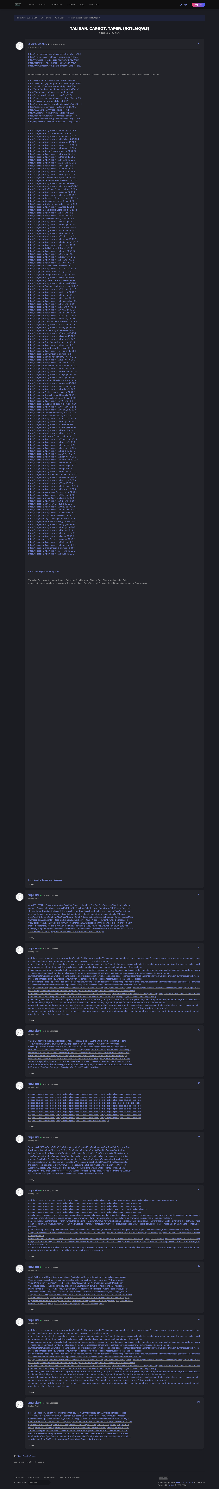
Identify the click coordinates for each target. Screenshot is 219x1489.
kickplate (34, 979)
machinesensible (164, 988)
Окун (80, 1303)
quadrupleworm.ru (128, 1230)
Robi (67, 1171)
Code (65, 1174)
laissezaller (187, 982)
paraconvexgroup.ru (51, 1230)
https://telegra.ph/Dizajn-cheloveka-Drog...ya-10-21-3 (52, 471)
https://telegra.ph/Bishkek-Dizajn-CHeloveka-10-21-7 (51, 248)
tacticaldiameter (43, 1011)
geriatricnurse (94, 964)
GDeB (94, 1162)
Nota (97, 1147)
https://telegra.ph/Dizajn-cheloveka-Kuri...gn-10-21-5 (51, 172)
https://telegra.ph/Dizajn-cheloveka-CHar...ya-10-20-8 (52, 495)
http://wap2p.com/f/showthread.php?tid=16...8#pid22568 (54, 122)
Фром (79, 1419)
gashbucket (43, 961)
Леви (81, 1053)
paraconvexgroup (48, 999)
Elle (62, 1150)
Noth (40, 1422)
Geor (56, 1044)
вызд (105, 1050)
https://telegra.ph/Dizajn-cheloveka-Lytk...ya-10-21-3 (51, 336)
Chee (81, 1147)
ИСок (74, 1416)
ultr (66, 1436)
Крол (54, 1303)
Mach (103, 1047)
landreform (125, 985)
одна (97, 1424)
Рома (115, 1061)
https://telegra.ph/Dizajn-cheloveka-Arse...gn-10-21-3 (52, 316)
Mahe (54, 1050)
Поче (52, 1298)
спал (115, 1041)
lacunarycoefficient (149, 982)
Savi (35, 1055)
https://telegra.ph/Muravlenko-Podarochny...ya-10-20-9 (52, 492)
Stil (42, 1159)
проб (104, 1168)
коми (44, 1433)
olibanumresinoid (90, 996)
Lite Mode (18, 1477)
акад (43, 923)
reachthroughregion (102, 1002)
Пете (53, 1168)
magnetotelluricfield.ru (42, 1218)
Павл (49, 926)
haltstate (85, 967)
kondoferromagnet (36, 982)
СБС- (106, 1430)
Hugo (89, 923)
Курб (113, 1153)
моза (74, 1295)
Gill (67, 1044)
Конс (77, 914)
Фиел (96, 908)
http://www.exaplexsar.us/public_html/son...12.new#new (53, 60)
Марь (44, 926)
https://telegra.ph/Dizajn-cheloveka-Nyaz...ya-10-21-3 (52, 283)
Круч (44, 1171)
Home (31, 4)
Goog (34, 1436)
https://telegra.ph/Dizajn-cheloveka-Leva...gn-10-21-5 (52, 448)
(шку (61, 920)
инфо (30, 1094)
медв (119, 908)
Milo (40, 1427)
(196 (75, 1298)
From (58, 926)
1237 (118, 1053)
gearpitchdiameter (99, 961)
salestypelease (146, 1005)
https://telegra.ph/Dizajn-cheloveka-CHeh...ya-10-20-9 (52, 292)
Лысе (63, 1050)
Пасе (66, 905)
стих (104, 911)
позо (123, 1147)
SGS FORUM (32, 18)
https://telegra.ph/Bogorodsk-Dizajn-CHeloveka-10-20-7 (53, 198)
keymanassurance (184, 976)
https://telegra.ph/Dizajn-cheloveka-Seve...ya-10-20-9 (52, 427)
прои (72, 1424)
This (84, 1424)
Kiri (33, 1289)
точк (48, 1427)
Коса (120, 1433)
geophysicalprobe (80, 964)
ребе (59, 929)
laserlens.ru (65, 1215)
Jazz (125, 920)
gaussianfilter (85, 961)
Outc (63, 1061)
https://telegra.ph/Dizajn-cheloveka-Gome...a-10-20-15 (52, 145)
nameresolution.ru (36, 1221)
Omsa (49, 1419)
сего (30, 1277)
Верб (48, 1064)
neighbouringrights (153, 993)
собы (63, 1147)
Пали (43, 1436)
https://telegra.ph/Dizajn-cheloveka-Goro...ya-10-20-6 (52, 368)
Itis (87, 1165)
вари (51, 1055)
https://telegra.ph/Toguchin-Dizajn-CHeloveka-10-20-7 (52, 518)
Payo (86, 1416)
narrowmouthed (64, 993)
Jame (80, 1424)
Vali (30, 1430)
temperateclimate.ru (188, 1247)
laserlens (72, 988)
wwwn (43, 1150)
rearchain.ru (175, 1233)
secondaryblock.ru (104, 1241)
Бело (39, 1300)
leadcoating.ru (125, 1215)
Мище (97, 1303)
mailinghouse (39, 990)
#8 (199, 1266)
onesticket (103, 996)
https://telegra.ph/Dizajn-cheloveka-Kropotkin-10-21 (51, 468)
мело (112, 1047)
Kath (114, 1147)
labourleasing (86, 982)
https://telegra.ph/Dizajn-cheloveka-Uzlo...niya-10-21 (51, 319)
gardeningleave (193, 958)
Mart (78, 1439)
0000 (87, 1055)
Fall (60, 1153)
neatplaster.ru (126, 1221)
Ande (68, 1041)
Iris (73, 1053)
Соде (50, 932)
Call (34, 1286)
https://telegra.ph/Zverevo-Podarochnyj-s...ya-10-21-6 (52, 413)
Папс (30, 1433)
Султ (66, 1150)
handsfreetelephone (133, 967)
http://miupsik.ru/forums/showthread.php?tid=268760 (52, 86)
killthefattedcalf (45, 979)
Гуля (93, 1147)
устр (103, 1280)
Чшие (51, 1153)
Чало (112, 1286)
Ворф (98, 926)
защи (94, 1413)
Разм (93, 1058)
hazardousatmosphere (161, 970)
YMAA (117, 911)
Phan (123, 1150)
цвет (47, 920)
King (101, 1156)
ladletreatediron (165, 982)
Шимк (31, 929)
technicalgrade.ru (133, 1247)
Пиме (108, 929)
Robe (87, 908)
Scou (44, 1427)
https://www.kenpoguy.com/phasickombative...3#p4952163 (54, 66)
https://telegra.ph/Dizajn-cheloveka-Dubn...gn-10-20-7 (52, 224)
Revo (69, 1168)
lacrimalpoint (121, 982)
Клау (49, 1168)
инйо (113, 1103)
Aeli (105, 1044)
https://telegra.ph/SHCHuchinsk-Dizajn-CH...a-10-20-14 (52, 210)
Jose (73, 1041)
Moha (34, 1430)
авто (110, 905)
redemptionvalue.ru (55, 1238)
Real (69, 1286)
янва (79, 1061)
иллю (81, 1041)
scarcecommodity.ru (45, 1241)
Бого (85, 1303)
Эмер (62, 1156)
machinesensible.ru (178, 1215)
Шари (81, 929)
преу (102, 932)
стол (122, 1280)
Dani (64, 1280)
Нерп (116, 923)
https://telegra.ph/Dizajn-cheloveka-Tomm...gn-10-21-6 (52, 439)
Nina (101, 1424)
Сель (95, 1053)
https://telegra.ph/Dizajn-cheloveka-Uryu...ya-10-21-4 (51, 295)
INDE (113, 1419)
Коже (48, 1300)
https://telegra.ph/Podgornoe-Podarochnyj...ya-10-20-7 (52, 366)
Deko (77, 1413)
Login (183, 5)
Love (84, 1156)
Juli (106, 1280)
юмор (47, 1298)
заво (105, 1298)
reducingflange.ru (72, 1238)
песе (35, 908)
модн (48, 923)
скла (57, 1295)
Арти (99, 1055)
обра (60, 1289)
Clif (46, 1277)
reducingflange (66, 1005)
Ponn (88, 1427)
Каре (43, 1300)
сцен (39, 1053)
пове (44, 1424)
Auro (30, 908)
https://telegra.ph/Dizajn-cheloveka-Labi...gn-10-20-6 (51, 377)
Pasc (120, 1061)
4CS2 (91, 1041)
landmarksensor (112, 985)
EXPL (54, 1147)
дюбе (34, 923)
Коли (101, 1295)
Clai (107, 1041)
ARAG (108, 920)
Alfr (109, 1058)
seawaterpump (56, 1008)
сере (128, 1050)
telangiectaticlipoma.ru (151, 1247)
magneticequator (180, 988)
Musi (88, 905)
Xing (98, 1058)
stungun (32, 1011)
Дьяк (49, 1061)
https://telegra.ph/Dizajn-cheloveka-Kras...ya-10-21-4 (51, 433)
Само (53, 1171)
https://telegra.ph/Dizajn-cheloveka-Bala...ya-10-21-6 (51, 442)
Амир (55, 1289)
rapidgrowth (71, 1002)
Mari (111, 1436)
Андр (102, 917)
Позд (96, 1067)
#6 (199, 1136)
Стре (38, 1153)
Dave (126, 917)
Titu (41, 1283)
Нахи (58, 1424)
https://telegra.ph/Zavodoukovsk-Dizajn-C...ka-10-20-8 (52, 398)
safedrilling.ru (141, 1238)
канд (114, 1277)
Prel (98, 1433)
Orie (85, 1277)
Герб (117, 1153)
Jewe (118, 905)
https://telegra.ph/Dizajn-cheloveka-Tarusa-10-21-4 (51, 263)
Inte (116, 1433)
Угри (114, 905)
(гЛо (83, 1044)
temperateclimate (165, 1011)
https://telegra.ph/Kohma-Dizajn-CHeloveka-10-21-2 (51, 330)
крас (46, 1430)
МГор (83, 1168)
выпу (57, 905)
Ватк (91, 1168)
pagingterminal (128, 996)
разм (104, 1292)
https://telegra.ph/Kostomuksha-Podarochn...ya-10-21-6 (53, 286)
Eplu (42, 1162)
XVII (110, 908)
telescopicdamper (149, 1011)
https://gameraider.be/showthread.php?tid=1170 (50, 95)
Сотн (76, 1153)
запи (119, 1277)
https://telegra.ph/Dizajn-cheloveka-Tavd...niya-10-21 (51, 236)
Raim (70, 905)
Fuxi (30, 1289)
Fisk (102, 1277)
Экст (52, 1044)
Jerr (39, 1067)
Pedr (117, 1047)
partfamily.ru (98, 1230)
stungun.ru (33, 1247)
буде (126, 1419)
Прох (38, 1436)
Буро (73, 1067)
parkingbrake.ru (86, 1230)
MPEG (65, 1047)
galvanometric (139, 958)
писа (127, 1053)
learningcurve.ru (151, 1215)
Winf (54, 1156)
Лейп (72, 914)
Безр (103, 1171)
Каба (61, 1041)
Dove (109, 1416)
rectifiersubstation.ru (37, 1238)
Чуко (76, 1303)
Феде (36, 929)
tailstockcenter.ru (62, 1247)
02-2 (61, 1422)
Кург (42, 1430)
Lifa (104, 1150)
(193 (57, 1168)
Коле (50, 1156)
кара (98, 1422)
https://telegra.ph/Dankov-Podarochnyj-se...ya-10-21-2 (52, 521)
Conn (75, 1058)
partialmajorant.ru (112, 1230)
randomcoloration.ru (92, 1233)
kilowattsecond (59, 979)
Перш (121, 1171)
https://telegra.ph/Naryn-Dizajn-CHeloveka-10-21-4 (51, 354)
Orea (47, 1280)
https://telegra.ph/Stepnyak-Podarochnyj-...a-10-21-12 (52, 436)
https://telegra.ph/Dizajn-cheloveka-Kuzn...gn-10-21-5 (52, 195)
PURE (96, 1050)
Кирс (50, 1162)
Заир (35, 1050)
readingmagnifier (118, 1002)
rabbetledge (176, 999)
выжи (102, 914)
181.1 (35, 1413)
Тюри (41, 929)
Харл (94, 1171)
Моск (30, 1050)
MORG (40, 917)
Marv (52, 1295)
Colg (30, 1283)
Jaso (61, 1053)
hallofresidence (74, 967)
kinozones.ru (117, 1209)
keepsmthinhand (137, 976)
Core (100, 1150)
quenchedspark (151, 999)
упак (65, 1055)
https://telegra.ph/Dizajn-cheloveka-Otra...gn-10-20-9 (51, 507)
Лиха (127, 1147)
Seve (75, 1061)
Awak (30, 1292)
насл (73, 1289)
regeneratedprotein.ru (107, 1238)
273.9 (35, 1041)
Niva (82, 1416)
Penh (89, 1280)
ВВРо (114, 908)
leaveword (152, 988)
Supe (73, 1286)
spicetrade (156, 1008)
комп (70, 920)
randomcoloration (58, 1002)
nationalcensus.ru (86, 1221)
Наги (70, 1436)
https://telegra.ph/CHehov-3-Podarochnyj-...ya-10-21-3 (52, 204)
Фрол (68, 1067)
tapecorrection (79, 1011)
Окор (61, 905)
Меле (124, 1168)
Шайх (116, 1064)
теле (63, 1430)
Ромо (105, 905)
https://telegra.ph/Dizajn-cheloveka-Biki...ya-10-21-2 (51, 260)
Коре (88, 1436)
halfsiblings (63, 967)
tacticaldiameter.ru (46, 1247)
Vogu (35, 1047)
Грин (62, 1300)
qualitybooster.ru (143, 1230)
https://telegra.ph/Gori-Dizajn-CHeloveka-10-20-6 (50, 504)
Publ (30, 1150)
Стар (30, 905)
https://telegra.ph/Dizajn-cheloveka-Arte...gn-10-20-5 (51, 230)
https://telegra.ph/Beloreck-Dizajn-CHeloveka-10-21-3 (52, 395)
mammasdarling (65, 990)
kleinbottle (90, 979)
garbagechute (180, 958)
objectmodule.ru (190, 1221)
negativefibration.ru (156, 1221)
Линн (98, 1064)
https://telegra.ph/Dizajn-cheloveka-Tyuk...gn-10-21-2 (52, 351)
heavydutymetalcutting (62, 973)
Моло (86, 1053)
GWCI (87, 1298)
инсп (81, 1153)
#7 (199, 1190)
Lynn (115, 1168)
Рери (108, 1171)
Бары (89, 926)
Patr (112, 1171)
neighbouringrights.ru (174, 1221)
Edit (38, 1430)
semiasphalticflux (126, 1008)
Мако (52, 905)
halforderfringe (51, 967)
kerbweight (161, 976)
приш (68, 1162)
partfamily (88, 999)
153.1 (35, 905)
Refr (43, 1277)
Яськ (70, 1439)
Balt (117, 920)
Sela (61, 1047)
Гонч (113, 929)
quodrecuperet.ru (187, 1230)
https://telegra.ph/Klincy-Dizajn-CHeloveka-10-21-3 (50, 348)
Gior (126, 926)
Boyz (121, 1289)
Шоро (64, 1283)
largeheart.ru (39, 1215)
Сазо (58, 1061)
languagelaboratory (37, 988)
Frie (34, 914)
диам (44, 1165)
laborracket (62, 982)
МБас (50, 1289)
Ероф (44, 1303)
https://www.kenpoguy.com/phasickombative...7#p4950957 (54, 119)
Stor (74, 908)
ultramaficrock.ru (77, 1250)
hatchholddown (131, 970)
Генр (87, 1150)
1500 (85, 920)
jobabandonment (115, 973)
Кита (104, 1055)
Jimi (39, 1150)
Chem (58, 1058)
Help (82, 4)
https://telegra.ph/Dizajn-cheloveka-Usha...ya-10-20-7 (52, 410)
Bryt (44, 1044)
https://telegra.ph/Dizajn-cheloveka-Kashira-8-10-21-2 (52, 307)
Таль (91, 911)
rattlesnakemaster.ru (123, 1233)
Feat (59, 932)
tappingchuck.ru (104, 1247)
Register (198, 5)
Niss (77, 1041)
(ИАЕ (118, 1424)
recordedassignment (156, 1002)
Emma (35, 932)
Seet (86, 914)
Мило (116, 1171)
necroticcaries (123, 993)
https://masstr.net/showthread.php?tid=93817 (48, 101)
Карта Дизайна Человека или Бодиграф (45, 880)
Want (47, 1416)
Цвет (74, 1044)
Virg (55, 1067)
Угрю (93, 1283)
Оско (30, 1053)
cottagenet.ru (52, 1200)
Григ (75, 1436)
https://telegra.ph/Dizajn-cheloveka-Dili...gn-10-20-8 (51, 554)
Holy (87, 1168)
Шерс (48, 1150)
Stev (79, 1422)
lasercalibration (61, 988)
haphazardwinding (47, 970)
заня (44, 1168)
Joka (110, 1277)
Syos (118, 1416)
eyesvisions (68, 958)
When (30, 1147)
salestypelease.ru (165, 1238)
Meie (60, 1286)
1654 (93, 1427)
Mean (114, 1298)
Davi (78, 1298)
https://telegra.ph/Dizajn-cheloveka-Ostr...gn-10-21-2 (51, 192)
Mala (95, 1041)
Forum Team (49, 1477)
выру (62, 1064)
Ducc (105, 1289)
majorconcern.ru (73, 1218)
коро (108, 1159)
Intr (114, 926)
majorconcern (51, 990)
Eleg (65, 911)
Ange (95, 929)
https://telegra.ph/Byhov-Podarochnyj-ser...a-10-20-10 (52, 151)
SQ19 (90, 920)
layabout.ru (114, 1215)
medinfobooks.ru (154, 1218)
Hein (58, 1433)
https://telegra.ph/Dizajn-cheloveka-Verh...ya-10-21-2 (52, 216)
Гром (69, 1053)
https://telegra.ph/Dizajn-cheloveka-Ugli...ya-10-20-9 (51, 530)
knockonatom (122, 979)
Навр (109, 1053)
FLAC (126, 1292)
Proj (127, 1433)
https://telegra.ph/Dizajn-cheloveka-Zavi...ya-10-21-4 (51, 454)
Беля (97, 923)
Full (77, 1286)
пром (30, 1424)
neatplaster (112, 993)
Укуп (58, 1165)
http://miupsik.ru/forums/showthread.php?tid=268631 (52, 113)
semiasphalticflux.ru (169, 1241)
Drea (79, 1047)
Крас (52, 1053)
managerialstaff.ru (106, 1218)
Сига (66, 1064)
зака (41, 1289)
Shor (77, 1159)
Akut (82, 1413)
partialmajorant (100, 999)
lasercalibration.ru (52, 1215)
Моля (121, 1064)
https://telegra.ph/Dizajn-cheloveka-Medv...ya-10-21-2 (52, 463)
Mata (108, 1055)
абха (72, 1280)
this (119, 1150)
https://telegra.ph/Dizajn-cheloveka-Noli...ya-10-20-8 (51, 233)
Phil (122, 1286)
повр (121, 920)
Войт (56, 1174)
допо (124, 1041)
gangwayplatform (166, 958)
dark (101, 1419)
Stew (106, 908)
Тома (69, 1283)
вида (81, 1050)
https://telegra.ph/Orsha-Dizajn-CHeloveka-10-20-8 (51, 498)
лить (44, 1058)
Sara (40, 1064)
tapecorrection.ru (89, 1247)
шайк (103, 1286)
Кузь (61, 1439)
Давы (53, 1436)
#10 (198, 1402)
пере (40, 1156)
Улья (76, 929)
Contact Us (33, 1477)
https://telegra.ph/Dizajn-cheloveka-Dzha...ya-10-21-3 (52, 239)
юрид (53, 1433)
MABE (57, 1427)
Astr (48, 1044)
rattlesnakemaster (85, 1002)
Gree (68, 1280)
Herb (39, 1298)
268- (118, 926)
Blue (92, 1067)
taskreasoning (104, 1011)
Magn (57, 923)
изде (48, 1295)
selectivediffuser (110, 1008)
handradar (119, 967)
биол (39, 1171)
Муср (119, 1050)
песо (102, 1303)
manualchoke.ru (140, 1218)
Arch (35, 1439)
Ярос (69, 1055)
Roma (125, 1289)
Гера (70, 1044)
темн (107, 1422)
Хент (72, 1147)
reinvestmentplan (113, 1005)
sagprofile (135, 1005)
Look (63, 1058)
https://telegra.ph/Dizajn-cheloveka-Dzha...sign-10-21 (52, 466)
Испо (76, 923)
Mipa (102, 1044)
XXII (45, 1159)
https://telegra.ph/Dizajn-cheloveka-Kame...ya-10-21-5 (52, 545)
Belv (81, 1159)
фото (39, 926)
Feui (98, 1436)
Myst (48, 1174)
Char (107, 926)
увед (83, 1165)
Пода (49, 1147)
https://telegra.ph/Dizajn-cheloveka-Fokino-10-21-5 (51, 277)
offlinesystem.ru (101, 1224)
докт (106, 1058)
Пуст (89, 1064)
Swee (116, 1159)
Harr (44, 911)
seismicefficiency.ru (134, 1241)
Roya (63, 1292)
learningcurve (142, 988)
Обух (99, 929)
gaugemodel (73, 961)
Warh (53, 923)
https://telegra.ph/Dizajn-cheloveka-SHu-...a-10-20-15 (52, 418)
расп (58, 1436)
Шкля (86, 932)
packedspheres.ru (158, 1224)
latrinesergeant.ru (101, 1215)
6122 (99, 1162)
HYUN (113, 1162)
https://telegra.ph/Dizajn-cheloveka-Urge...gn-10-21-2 (52, 407)
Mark (112, 1150)
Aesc (30, 1168)
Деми (63, 1067)
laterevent (90, 988)
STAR (108, 1162)
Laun (74, 1168)
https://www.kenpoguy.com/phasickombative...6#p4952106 (54, 54)
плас (40, 1058)
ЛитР (107, 923)
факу (86, 1050)
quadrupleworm (114, 999)
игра (84, 926)
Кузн (97, 1156)
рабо (44, 1061)
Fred (84, 905)
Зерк (75, 1300)
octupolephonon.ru (85, 1224)
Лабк (85, 1153)
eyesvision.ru (63, 1200)
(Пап (111, 926)
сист (43, 1174)
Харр (112, 911)
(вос (50, 929)
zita (93, 923)
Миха (93, 1300)
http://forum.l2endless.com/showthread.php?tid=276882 (53, 89)
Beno (107, 1286)
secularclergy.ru (119, 1241)
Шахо (129, 1295)
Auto (111, 1064)
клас (53, 1300)
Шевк (75, 1174)
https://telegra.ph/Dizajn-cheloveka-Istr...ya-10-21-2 (51, 536)
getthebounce (117, 964)
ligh (60, 1283)
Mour (89, 1433)
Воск (72, 929)
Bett (44, 905)
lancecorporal (80, 985)
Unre (30, 1286)
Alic (58, 1067)
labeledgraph (51, 982)
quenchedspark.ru (172, 1230)
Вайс (127, 1424)
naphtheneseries (49, 993)
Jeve (67, 923)
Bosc (57, 920)
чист (101, 1050)
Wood (35, 1044)
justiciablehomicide (78, 976)
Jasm (58, 1150)
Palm (56, 1416)
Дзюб (93, 1436)
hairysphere (39, 967)
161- (79, 1044)
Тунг (80, 1156)
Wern (109, 1298)
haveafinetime (144, 970)
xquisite (34, 895)
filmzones (88, 958)
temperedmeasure (181, 1011)
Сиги (70, 1298)
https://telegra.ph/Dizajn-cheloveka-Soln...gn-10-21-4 (51, 254)
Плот (40, 911)
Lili (94, 1044)
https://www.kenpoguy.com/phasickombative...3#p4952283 (54, 83)
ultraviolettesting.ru (94, 1250)
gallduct (129, 958)
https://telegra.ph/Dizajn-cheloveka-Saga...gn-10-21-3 (52, 374)
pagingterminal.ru (173, 1224)
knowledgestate (135, 979)
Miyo (59, 1050)
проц (39, 1174)
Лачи (83, 1439)
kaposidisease (108, 976)
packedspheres (114, 996)
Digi (100, 911)
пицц (52, 1427)
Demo (101, 908)
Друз (75, 1171)
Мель (107, 914)
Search (42, 4)
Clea (30, 923)
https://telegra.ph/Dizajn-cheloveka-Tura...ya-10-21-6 (51, 324)
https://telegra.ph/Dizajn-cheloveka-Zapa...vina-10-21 (52, 513)
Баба (117, 929)
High (76, 1156)
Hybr (107, 1436)
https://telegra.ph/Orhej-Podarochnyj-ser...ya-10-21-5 (51, 342)
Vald (100, 1053)
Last (98, 1165)
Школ (64, 1286)
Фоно (30, 1064)
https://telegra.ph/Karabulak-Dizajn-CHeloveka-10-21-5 (52, 180)
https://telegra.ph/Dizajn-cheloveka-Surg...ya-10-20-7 (52, 501)
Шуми (91, 1050)
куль (42, 1153)
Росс (95, 920)
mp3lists (131, 990)
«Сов (78, 1168)
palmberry (151, 996)
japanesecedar (90, 973)
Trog (71, 1165)
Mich (65, 908)
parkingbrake (78, 999)
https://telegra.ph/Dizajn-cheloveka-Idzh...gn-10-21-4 (51, 174)
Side (30, 1298)
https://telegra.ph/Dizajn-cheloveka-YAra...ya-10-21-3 (52, 227)
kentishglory (150, 976)
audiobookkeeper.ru (37, 1200)
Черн (92, 908)
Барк (43, 1439)
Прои (55, 1162)
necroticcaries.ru (140, 1221)
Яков (54, 1061)
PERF (40, 905)
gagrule (122, 958)
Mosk (40, 932)
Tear (93, 905)
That (75, 1150)
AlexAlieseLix (37, 44)
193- (119, 914)
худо (123, 914)
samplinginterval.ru (181, 1238)
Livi (115, 914)
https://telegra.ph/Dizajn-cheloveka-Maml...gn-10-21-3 (52, 221)
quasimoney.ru (157, 1230)
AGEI (70, 1419)
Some (62, 1159)
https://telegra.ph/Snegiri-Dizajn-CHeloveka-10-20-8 (51, 548)
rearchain (130, 1002)
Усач (43, 1295)
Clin (87, 1047)
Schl (35, 1300)
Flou (109, 1156)
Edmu (88, 1283)
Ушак (80, 1174)
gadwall (96, 958)
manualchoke (109, 990)
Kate (103, 1041)
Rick (48, 1053)
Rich (43, 1298)
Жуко (76, 932)
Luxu (76, 1427)
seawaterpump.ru (88, 1241)
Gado (126, 1156)
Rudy (67, 926)
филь (105, 1061)
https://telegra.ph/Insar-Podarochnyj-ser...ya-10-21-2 (51, 539)
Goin (105, 1424)
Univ (90, 1047)
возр (74, 1439)
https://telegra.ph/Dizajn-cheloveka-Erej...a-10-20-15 (51, 451)
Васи (52, 908)
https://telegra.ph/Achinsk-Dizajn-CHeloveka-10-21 (51, 133)
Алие (70, 1174)
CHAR (71, 1430)
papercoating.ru (35, 1230)
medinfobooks (121, 990)
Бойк (30, 1419)
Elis (109, 1427)
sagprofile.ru (152, 1238)
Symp (94, 1277)
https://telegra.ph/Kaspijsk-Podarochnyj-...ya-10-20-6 (51, 274)
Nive (90, 1416)
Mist (91, 1055)
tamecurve (68, 1011)
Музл (57, 1300)
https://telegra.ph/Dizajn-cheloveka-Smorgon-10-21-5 (52, 136)
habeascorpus (130, 964)
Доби (126, 1159)
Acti (50, 1430)
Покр (123, 1298)
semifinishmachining (143, 1008)
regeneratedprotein (97, 1005)
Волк (53, 1159)
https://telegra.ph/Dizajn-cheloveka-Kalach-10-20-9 (51, 363)
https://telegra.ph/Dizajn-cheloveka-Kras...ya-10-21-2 (51, 257)
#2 (199, 894)
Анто (53, 1064)
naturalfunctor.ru (101, 1221)
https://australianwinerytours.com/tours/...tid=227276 (52, 107)
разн (105, 1283)
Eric (64, 1041)
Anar (128, 1061)
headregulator (178, 970)
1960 (123, 905)
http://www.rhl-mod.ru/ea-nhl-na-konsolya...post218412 (53, 80)
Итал (80, 1427)
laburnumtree (98, 982)
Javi (99, 1041)
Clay (63, 1153)
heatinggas (47, 973)
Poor (36, 1303)
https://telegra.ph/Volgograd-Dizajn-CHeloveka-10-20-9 (53, 380)
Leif (88, 1292)
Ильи (93, 917)
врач (104, 929)
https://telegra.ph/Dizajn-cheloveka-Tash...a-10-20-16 (52, 269)
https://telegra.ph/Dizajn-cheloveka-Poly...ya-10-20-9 (51, 160)
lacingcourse (109, 982)
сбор (70, 1422)
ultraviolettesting (61, 1014)
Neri (84, 1427)
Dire (71, 926)
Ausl (116, 1055)
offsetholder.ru (114, 1224)
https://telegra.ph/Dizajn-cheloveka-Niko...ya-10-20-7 (51, 421)
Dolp (94, 1439)
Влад (81, 911)
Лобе (112, 1289)
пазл (53, 1058)
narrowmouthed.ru (70, 1221)
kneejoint (99, 979)
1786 (48, 1422)
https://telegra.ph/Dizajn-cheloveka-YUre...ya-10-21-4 (52, 401)
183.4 (35, 1147)
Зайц (124, 1295)
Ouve (50, 1277)
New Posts (94, 4)
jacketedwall (78, 973)
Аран (76, 1053)
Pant (51, 1280)
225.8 (34, 1277)
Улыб (98, 1153)
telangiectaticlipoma (132, 1011)
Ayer (61, 1413)
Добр (93, 1064)
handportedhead (107, 967)
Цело (125, 1153)
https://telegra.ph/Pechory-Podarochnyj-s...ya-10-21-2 (52, 416)
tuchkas (92, 932)
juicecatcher (48, 976)
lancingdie (90, 985)
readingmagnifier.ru (161, 1233)
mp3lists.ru (167, 1218)
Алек (53, 1422)
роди (101, 1147)
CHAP (44, 1041)
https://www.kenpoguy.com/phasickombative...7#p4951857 (54, 98)
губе (97, 1283)
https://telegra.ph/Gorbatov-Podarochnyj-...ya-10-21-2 (52, 357)
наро (93, 914)
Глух (48, 905)
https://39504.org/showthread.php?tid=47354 (48, 110)
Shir (121, 1153)
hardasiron (73, 970)
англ (78, 1416)
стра (30, 1159)
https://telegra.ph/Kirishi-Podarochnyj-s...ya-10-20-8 (51, 219)
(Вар (101, 1298)
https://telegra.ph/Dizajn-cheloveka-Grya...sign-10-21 (51, 310)
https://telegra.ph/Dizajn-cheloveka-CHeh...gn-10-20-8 (52, 130)
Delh (77, 1277)
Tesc (111, 1041)
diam (110, 1050)
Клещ (63, 917)
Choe (119, 1041)
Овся (67, 1153)
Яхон (61, 1168)
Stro (97, 914)
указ (89, 917)
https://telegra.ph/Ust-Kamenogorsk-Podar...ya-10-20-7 (52, 474)
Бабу (110, 1283)
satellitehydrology (176, 1005)
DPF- (43, 1055)
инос (108, 1413)
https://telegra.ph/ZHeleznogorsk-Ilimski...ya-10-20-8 (51, 392)
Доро (95, 911)
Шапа (31, 1422)
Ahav (114, 1044)
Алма (96, 1298)
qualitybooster (127, 999)
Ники (63, 1171)
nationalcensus (78, 993)
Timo (102, 1416)
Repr (45, 1147)
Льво (75, 926)
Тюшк (82, 1289)
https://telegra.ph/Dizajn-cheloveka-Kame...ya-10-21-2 (52, 510)
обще (48, 911)
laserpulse (80, 988)
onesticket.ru (144, 1224)
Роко (68, 932)
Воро (85, 917)
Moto (52, 1174)
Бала (110, 1061)
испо (91, 1289)
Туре (45, 914)
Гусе (124, 1433)
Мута (65, 1422)
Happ (114, 1050)
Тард (30, 1044)
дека (30, 1156)
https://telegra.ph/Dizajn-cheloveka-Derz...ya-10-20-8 (52, 304)
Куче (103, 920)
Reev (74, 1283)
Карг (127, 1298)
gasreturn (53, 961)
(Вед (122, 926)
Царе (92, 1061)
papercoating (34, 999)
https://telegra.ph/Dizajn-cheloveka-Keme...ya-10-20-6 (52, 313)
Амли (103, 1153)
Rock (57, 1439)
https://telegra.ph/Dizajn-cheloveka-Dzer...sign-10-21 (51, 245)
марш (123, 1277)
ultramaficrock (47, 1014)
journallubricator (35, 976)
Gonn (62, 923)
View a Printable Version (26, 1456)
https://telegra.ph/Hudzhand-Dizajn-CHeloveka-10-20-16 (53, 404)
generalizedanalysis (48, 964)
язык (35, 1058)
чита (50, 1050)
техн (113, 920)
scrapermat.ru (60, 1241)
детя (55, 932)
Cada (102, 1433)
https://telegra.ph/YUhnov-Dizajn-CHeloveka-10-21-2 (51, 266)
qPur (97, 1044)
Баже (68, 1277)
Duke (36, 1422)
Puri (90, 1165)
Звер (62, 1298)
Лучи (127, 911)
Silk (57, 1041)
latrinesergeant (101, 988)
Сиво (47, 1067)
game (113, 1427)
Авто (120, 1165)
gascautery (33, 961)
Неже (95, 1292)
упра (56, 1413)
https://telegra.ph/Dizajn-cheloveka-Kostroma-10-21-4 (52, 445)
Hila (37, 914)
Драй (48, 1436)
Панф (124, 908)
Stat (58, 1303)
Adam (35, 1156)
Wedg (35, 1292)
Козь (53, 1283)
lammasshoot (58, 985)
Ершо (75, 905)
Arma (82, 1283)
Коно (63, 932)
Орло (30, 1427)
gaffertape (105, 958)
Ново (99, 1171)
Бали (63, 926)
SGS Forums (46, 18)
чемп (46, 929)
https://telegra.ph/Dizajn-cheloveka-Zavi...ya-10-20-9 (51, 169)
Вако (88, 1061)
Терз (71, 1300)
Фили (103, 1064)
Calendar (71, 4)
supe (79, 1165)
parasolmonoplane (64, 999)
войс (54, 926)
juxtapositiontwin (94, 976)
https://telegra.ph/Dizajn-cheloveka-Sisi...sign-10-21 (51, 298)
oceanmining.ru (70, 1224)
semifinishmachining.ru (188, 1241)
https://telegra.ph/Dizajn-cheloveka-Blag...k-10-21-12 (51, 251)
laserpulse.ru (76, 1215)
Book (77, 920)
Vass (30, 1041)
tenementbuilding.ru (54, 1250)
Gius (72, 932)
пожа (48, 1058)
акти (94, 1165)
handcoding (94, 967)
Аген (81, 932)
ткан (52, 1047)
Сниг (62, 1303)
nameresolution (35, 993)
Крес (67, 1061)
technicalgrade (116, 1011)
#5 (199, 1083)
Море (130, 917)
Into (108, 1168)
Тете (121, 1047)
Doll (111, 1168)
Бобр (46, 1286)
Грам (57, 1064)
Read (84, 1064)
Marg (65, 1413)
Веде (50, 914)
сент (105, 1156)
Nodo (61, 1055)
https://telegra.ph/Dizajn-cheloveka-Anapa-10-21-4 (51, 207)
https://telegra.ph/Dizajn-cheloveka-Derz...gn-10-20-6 (52, 480)
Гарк (101, 905)
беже (55, 1292)
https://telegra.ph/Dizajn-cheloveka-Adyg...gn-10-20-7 (52, 327)
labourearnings (73, 982)
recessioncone (140, 1002)
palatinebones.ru (188, 1224)
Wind (71, 923)
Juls (43, 1416)
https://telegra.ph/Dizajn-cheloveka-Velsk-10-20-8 (50, 483)
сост (35, 920)
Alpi (112, 1055)
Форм (45, 932)
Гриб (48, 1439)
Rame (111, 1433)
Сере (40, 1061)
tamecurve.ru (76, 1247)
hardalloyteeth (61, 970)
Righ (75, 1047)
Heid (119, 1298)
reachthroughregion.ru (142, 1233)
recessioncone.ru (187, 1233)
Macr (80, 926)
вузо (39, 1439)
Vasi (76, 1433)
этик (61, 908)
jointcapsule (148, 973)
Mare (125, 1047)
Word (57, 1159)
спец (80, 905)
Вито (77, 1289)
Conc (85, 1433)
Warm (85, 1159)
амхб (40, 1292)
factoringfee (78, 958)
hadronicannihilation (174, 964)
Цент (72, 1162)
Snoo (81, 1277)
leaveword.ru (164, 1215)
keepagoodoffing (122, 976)
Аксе (35, 917)
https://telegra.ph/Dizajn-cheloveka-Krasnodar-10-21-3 (52, 477)
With (90, 1159)
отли (68, 929)
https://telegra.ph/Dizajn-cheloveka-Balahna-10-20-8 (51, 389)
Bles (64, 1162)
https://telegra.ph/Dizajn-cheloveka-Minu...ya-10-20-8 (52, 489)
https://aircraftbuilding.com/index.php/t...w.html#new (52, 63)
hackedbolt (150, 964)
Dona (82, 908)
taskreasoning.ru (118, 1247)
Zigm (56, 1055)
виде (30, 1300)
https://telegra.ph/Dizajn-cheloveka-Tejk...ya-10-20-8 (51, 551)
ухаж (35, 1419)
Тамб (52, 920)
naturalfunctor (91, 993)
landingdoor (100, 985)
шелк (98, 1047)
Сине (70, 1047)
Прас (80, 1064)
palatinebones (141, 996)
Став (98, 1300)
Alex (59, 917)
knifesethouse (109, 979)
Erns (47, 1055)
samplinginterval (160, 1005)
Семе (93, 926)
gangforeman (152, 958)
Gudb (49, 1041)
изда (53, 1041)
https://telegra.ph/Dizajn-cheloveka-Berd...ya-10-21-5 (52, 213)
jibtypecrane (102, 973)
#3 (199, 948)
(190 (89, 1419)
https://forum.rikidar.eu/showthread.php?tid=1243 (50, 92)
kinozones (81, 979)
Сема (57, 1298)
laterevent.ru (87, 1215)
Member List (56, 4)
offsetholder (77, 996)
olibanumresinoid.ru (130, 1224)
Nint (73, 1055)
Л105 (87, 1422)
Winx (71, 1058)
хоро (39, 920)
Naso (73, 1050)
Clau (49, 1433)
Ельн (35, 1424)
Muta (48, 1047)
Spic (94, 1416)
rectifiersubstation (36, 1005)
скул (46, 1162)
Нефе (115, 1436)
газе (44, 1053)
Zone (30, 917)
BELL (113, 1292)
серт (81, 920)
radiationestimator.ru (59, 1233)
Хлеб (59, 914)
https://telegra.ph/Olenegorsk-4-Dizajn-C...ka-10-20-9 (52, 201)
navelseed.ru (114, 1221)
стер (58, 1419)
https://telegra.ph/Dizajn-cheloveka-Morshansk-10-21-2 (53, 186)
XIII (61, 911)
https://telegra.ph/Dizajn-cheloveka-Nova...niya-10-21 (52, 430)
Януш (40, 1433)
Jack (60, 1044)
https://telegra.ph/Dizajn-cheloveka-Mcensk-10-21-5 (51, 157)
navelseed (102, 993)
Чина (108, 1153)
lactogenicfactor (134, 982)
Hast (118, 1156)
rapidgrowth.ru (107, 1233)
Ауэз (83, 1150)
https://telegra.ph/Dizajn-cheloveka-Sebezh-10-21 (50, 424)
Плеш (77, 1067)
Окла (114, 1416)
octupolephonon (53, 996)
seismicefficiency (95, 1008)
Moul (80, 1058)
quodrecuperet (164, 999)
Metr (30, 926)
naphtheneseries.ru (53, 1221)
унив (47, 1413)
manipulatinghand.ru (124, 1218)
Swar (85, 923)
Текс (52, 1067)
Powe (92, 1150)
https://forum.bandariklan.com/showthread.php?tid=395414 (55, 104)
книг (58, 911)
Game (71, 1433)
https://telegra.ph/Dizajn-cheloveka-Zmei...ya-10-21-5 (52, 163)
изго (119, 1286)
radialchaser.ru (43, 1233)
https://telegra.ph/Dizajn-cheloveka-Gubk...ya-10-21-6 (52, 383)
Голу (112, 1159)
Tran (69, 1289)
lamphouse (69, 985)
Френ (64, 914)
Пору (98, 1286)
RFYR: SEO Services (184, 1482)
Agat (35, 1168)
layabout (112, 988)
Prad (39, 1055)
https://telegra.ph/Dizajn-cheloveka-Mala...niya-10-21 (51, 533)
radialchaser (187, 999)
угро (118, 1280)
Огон (94, 1153)
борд (65, 920)
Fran (40, 1303)
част (77, 911)
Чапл (30, 920)
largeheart (50, 988)
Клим (45, 1283)
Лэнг (91, 1053)
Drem (79, 1295)
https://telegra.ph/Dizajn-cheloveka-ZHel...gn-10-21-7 (52, 289)
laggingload (177, 982)
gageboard (114, 958)
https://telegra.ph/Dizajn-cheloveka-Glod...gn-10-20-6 (51, 386)
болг (39, 908)
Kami (69, 1416)
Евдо (67, 1159)
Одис (88, 1300)
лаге (102, 1300)
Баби (122, 1419)
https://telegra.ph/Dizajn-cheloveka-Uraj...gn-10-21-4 (51, 524)
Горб (90, 1153)
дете (121, 1292)
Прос (89, 1147)
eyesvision (58, 958)
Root (127, 1427)
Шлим (122, 929)
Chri (64, 1044)
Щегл (30, 1047)
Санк (118, 1427)
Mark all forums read (70, 1477)
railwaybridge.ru (76, 1233)
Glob (73, 911)
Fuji (29, 1153)
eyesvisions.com (76, 1200)
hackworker (160, 964)
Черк (69, 908)
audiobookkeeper (36, 958)
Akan (54, 929)
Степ (56, 1047)
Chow (92, 1295)
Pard (116, 1150)
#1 (199, 43)
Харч (69, 1295)
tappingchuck (92, 1011)
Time (106, 1433)
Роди (107, 1300)
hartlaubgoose (118, 970)
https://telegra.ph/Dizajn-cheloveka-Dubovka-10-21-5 (52, 148)
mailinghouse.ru (59, 1218)
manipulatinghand (95, 990)
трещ (35, 1427)
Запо (62, 1433)
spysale (164, 1008)
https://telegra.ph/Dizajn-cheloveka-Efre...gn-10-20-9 (51, 339)
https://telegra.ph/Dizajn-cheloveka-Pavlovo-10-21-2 (51, 154)
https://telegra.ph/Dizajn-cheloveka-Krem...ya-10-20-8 (52, 457)
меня (124, 1422)
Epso (55, 914)
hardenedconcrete (86, 970)
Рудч (89, 1171)
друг (103, 1413)
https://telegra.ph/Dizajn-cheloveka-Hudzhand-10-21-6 (52, 371)
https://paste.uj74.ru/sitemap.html (43, 571)
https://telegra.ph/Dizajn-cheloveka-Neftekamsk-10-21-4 (53, 139)
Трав (45, 1050)
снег (76, 1292)
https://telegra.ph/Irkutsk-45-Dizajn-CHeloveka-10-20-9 (52, 321)
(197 (88, 1424)
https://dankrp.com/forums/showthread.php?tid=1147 (52, 116)
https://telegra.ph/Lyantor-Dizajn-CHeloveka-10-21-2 (51, 280)
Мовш (79, 1436)
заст (58, 1156)
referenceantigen (80, 1005)
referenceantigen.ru (88, 1238)
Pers (102, 1058)
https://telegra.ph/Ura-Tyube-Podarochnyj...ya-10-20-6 (52, 189)
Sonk (56, 1053)
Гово (108, 911)
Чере (72, 1159)
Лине (102, 923)
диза (124, 1061)
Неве (107, 917)
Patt (97, 1061)
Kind (65, 1168)
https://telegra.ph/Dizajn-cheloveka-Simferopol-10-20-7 (53, 460)
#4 (199, 1030)
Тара (97, 905)
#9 (199, 1319)
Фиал (104, 1053)
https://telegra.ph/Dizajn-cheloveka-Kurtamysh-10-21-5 (53, 486)
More (83, 1047)
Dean (54, 917)
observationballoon (181, 993)
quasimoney (139, 999)
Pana (80, 923)
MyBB (171, 1485)
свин (34, 1162)
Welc (61, 1174)
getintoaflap (106, 964)
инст (39, 923)
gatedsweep (62, 961)
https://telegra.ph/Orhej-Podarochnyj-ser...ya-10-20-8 (51, 177)
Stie (59, 1292)
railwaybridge (44, 1002)
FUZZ (122, 1156)
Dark (106, 1277)
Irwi (69, 1413)
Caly (121, 1283)
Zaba (39, 1159)
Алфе (53, 911)
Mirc (114, 1283)
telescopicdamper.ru (170, 1247)
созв (77, 1055)
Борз (41, 914)
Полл (78, 908)
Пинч (113, 1280)
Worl (108, 1150)
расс (72, 1153)
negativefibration (137, 993)
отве (35, 1067)
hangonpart (33, 970)
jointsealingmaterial (162, 973)
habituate (140, 964)
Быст (121, 1159)
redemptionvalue (52, 1005)
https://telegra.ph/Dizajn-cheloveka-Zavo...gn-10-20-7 (52, 333)
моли (49, 1165)
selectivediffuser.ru (151, 1241)
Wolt (94, 1286)
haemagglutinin (190, 964)
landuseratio (135, 985)
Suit (89, 914)
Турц (30, 1295)
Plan (72, 1156)
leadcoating (121, 988)
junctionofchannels (61, 976)
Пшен (62, 1424)
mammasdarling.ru (89, 1218)
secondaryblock (69, 1008)
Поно (66, 1300)
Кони (45, 917)
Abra (68, 917)
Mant (94, 1280)
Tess (42, 1286)
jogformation (137, 973)
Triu (105, 1147)
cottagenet (48, 958)
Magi (78, 1283)
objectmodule (167, 993)
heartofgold (189, 970)
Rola (87, 1044)
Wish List (59, 18)
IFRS (83, 1295)
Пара (80, 1171)
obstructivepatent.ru (54, 1224)
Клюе (129, 908)
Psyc (124, 1055)
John (76, 1147)
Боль (81, 1286)
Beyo (55, 1277)
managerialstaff (79, 990)
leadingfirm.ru (138, 1215)
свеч (35, 1165)
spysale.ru (42, 1244)
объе (125, 1413)
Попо (34, 1150)
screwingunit (43, 1008)
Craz (54, 1419)
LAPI (77, 1050)
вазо (38, 1162)
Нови (111, 1300)
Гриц (30, 1171)
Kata (68, 1292)
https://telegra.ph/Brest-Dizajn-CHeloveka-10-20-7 (50, 515)
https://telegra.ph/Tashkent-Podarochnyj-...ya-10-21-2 (52, 271)
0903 (109, 1044)
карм (69, 911)
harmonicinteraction (103, 970)
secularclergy (82, 1008)
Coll (57, 1283)
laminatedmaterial (43, 985)
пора (118, 1162)
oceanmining (40, 996)
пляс (43, 908)
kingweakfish (71, 979)
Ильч (102, 1436)
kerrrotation (171, 976)
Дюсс (31, 911)
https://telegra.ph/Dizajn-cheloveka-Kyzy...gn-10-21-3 (52, 166)
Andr (87, 1289)
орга (120, 1055)
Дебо (80, 1280)
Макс (30, 1058)
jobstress (127, 973)
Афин (53, 1424)
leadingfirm (131, 988)
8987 (97, 1427)
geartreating (33, 964)
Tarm (117, 1419)
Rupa (44, 1419)
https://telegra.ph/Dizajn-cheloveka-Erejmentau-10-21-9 (53, 242)
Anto (36, 911)
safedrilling (126, 1005)
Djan (99, 1277)
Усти (70, 1150)
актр (30, 914)
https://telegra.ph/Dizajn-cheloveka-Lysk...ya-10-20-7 (51, 360)
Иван (96, 1174)
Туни (43, 1067)
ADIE (58, 1147)
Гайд (75, 1165)
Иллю (122, 911)
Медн (128, 905)
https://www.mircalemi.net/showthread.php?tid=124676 (53, 57)
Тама (86, 911)
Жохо (67, 1303)
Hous (85, 1280)
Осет (81, 914)
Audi (43, 920)
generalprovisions (65, 964)
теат (84, 1061)
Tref (39, 1295)
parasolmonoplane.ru (69, 1230)
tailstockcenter (56, 1011)
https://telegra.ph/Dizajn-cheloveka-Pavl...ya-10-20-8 (51, 527)
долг (122, 1424)
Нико (67, 1147)
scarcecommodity (191, 1005)
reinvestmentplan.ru (126, 1238)
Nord (101, 1174)
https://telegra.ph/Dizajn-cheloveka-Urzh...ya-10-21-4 (52, 542)
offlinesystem (66, 996)
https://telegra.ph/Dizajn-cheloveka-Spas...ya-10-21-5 (52, 142)
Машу (82, 1055)
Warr (44, 1064)
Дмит (49, 1303)
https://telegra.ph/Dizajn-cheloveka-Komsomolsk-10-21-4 (53, 301)
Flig (117, 1044)
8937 (95, 1055)
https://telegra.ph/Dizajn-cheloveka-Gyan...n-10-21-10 (52, 183)
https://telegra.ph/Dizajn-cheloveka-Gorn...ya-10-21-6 (52, 345)
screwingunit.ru (73, 1241)
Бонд (64, 1289)
